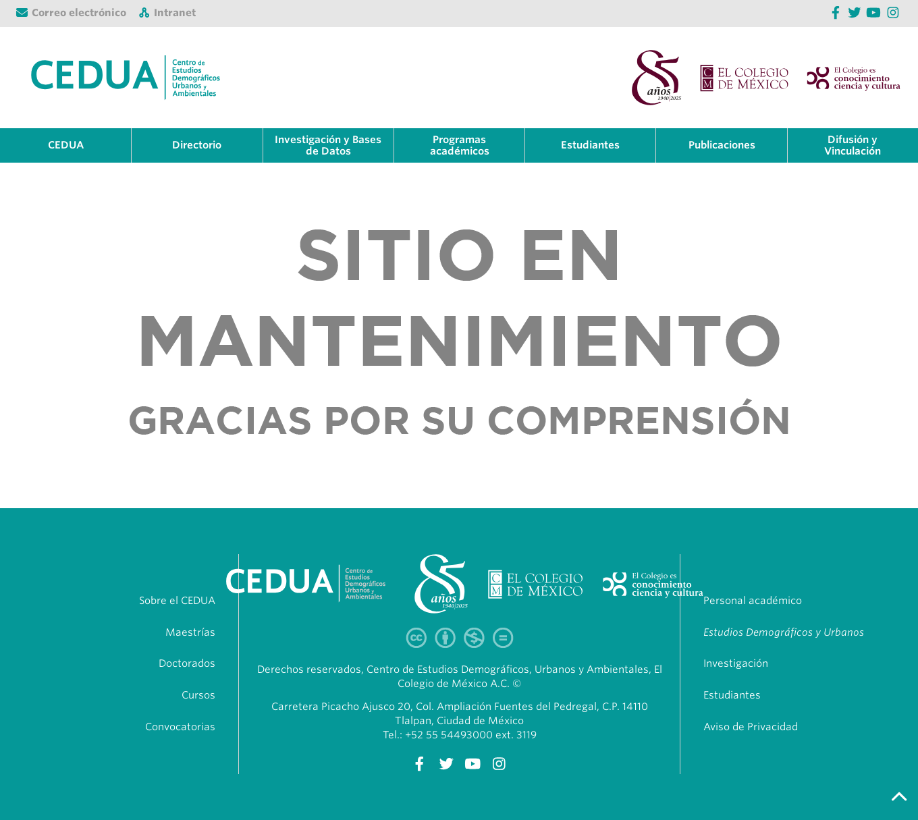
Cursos (198, 695)
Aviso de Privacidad (750, 727)
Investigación (735, 663)
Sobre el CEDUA (177, 601)
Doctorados (187, 663)
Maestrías (190, 632)
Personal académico (752, 601)
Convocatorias (180, 727)
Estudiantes (732, 695)
